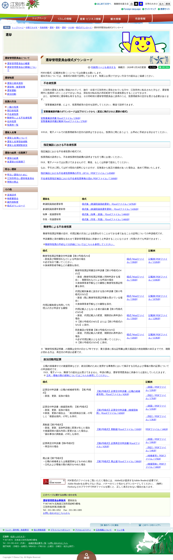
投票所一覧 (12, 125)
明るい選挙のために (17, 175)
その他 (71, 27)
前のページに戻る (110, 525)
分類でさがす (32, 27)
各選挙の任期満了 (16, 162)
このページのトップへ (150, 525)
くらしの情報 (64, 18)
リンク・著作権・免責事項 (17, 530)
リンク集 (121, 530)
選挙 (52, 27)
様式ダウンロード (84, 27)
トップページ (39, 18)
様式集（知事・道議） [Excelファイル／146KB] (105, 214)
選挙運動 (11, 90)
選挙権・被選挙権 (16, 87)
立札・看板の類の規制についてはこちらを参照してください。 (77, 375)
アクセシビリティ (83, 530)
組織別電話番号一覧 (37, 543)
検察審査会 (12, 198)
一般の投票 (12, 107)
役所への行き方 (17, 536)
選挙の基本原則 (15, 83)
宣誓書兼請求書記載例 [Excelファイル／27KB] (64, 121)
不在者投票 (12, 114)
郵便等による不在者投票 (19, 118)
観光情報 (115, 18)
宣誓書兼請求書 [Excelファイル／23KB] (60, 118)
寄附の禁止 (12, 182)
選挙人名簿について (17, 138)
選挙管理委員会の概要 (18, 63)
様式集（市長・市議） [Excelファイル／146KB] (105, 219)
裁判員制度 (12, 202)
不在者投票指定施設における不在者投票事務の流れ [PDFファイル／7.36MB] (79, 178)
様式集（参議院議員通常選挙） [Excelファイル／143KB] (110, 209)
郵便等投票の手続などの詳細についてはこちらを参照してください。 (80, 244)
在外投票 (11, 121)
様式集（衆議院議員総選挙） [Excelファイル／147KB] (109, 204)
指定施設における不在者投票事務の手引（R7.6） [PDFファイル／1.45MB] (78, 173)
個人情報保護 (40, 530)
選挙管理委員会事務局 (54, 500)
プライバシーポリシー (60, 530)
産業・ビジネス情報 (90, 18)
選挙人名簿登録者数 (17, 141)
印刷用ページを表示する (103, 67)
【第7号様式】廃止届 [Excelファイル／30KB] (118, 461)
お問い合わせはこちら (58, 543)
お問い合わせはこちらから (56, 513)
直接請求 (11, 195)
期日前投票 (12, 110)
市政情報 (140, 18)
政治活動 (11, 94)
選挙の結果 (12, 158)
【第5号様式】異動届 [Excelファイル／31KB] (118, 429)
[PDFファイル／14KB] (157, 429)
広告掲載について (104, 530)
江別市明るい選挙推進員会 (20, 178)
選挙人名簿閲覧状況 (17, 145)
